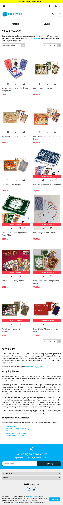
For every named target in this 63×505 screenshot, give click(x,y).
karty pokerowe (34, 38)
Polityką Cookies (33, 496)
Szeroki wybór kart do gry (15, 435)
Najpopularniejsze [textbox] (9, 45)
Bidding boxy (10, 431)
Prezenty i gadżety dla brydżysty (17, 429)
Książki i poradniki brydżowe (16, 433)
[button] (57, 6)
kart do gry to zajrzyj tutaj (34, 367)
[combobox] (13, 45)
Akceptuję (54, 499)
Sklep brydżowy (11, 426)
